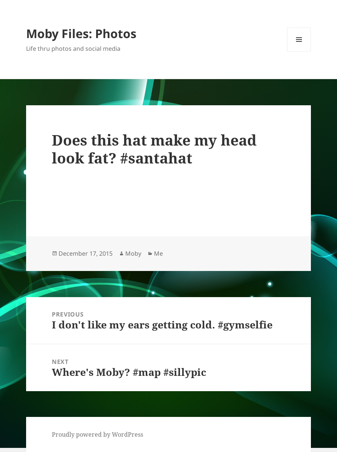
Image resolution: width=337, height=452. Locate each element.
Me (158, 253)
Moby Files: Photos (81, 33)
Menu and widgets (299, 51)
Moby (133, 253)
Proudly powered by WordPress (97, 434)
